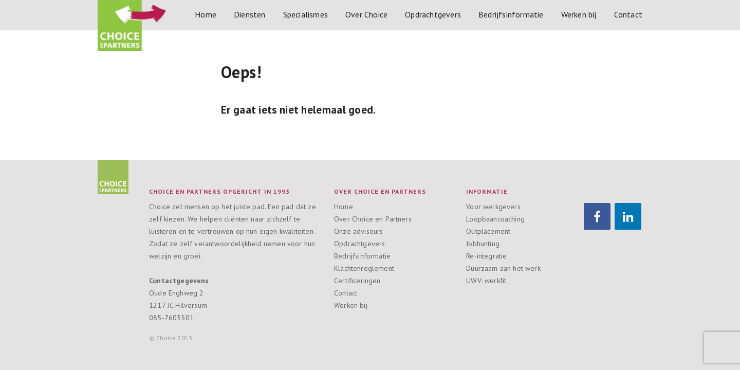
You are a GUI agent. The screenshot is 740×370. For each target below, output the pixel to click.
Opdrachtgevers (433, 14)
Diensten (250, 14)
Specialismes (305, 14)
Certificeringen (357, 280)
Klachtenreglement (364, 268)
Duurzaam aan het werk (503, 268)
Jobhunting (482, 243)
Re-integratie (486, 256)
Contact (628, 14)
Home (205, 14)
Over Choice (366, 14)
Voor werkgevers (493, 206)
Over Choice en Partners (373, 219)
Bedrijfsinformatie (511, 14)
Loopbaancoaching (495, 219)
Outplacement (488, 231)
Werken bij (579, 14)
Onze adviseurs (358, 231)
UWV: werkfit (486, 280)
